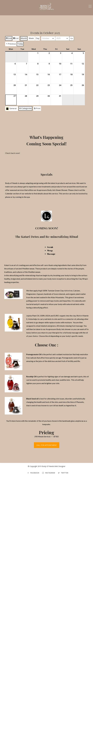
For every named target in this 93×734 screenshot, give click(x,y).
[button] (10, 44)
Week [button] (31, 38)
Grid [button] (9, 39)
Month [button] (24, 38)
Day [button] (37, 38)
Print (37, 109)
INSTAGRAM (50, 473)
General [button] (11, 108)
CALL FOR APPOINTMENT (46, 442)
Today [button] (20, 43)
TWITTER (64, 473)
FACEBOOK (34, 473)
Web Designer (59, 466)
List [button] (16, 39)
